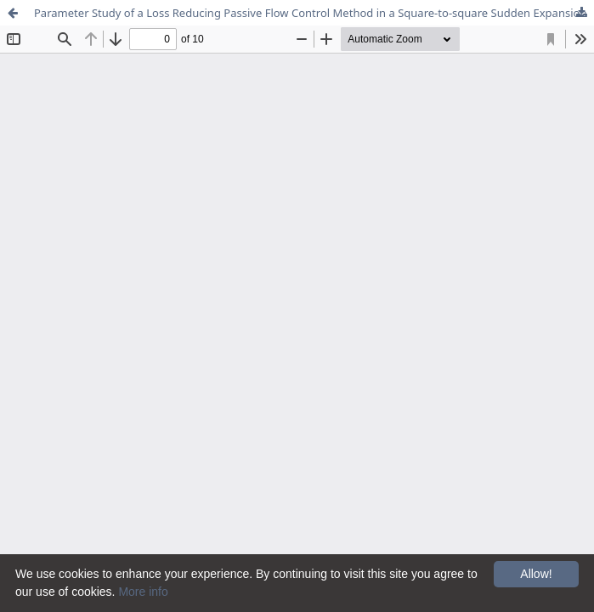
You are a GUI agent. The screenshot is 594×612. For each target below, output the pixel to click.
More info (142, 591)
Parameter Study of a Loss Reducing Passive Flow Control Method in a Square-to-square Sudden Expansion (310, 12)
